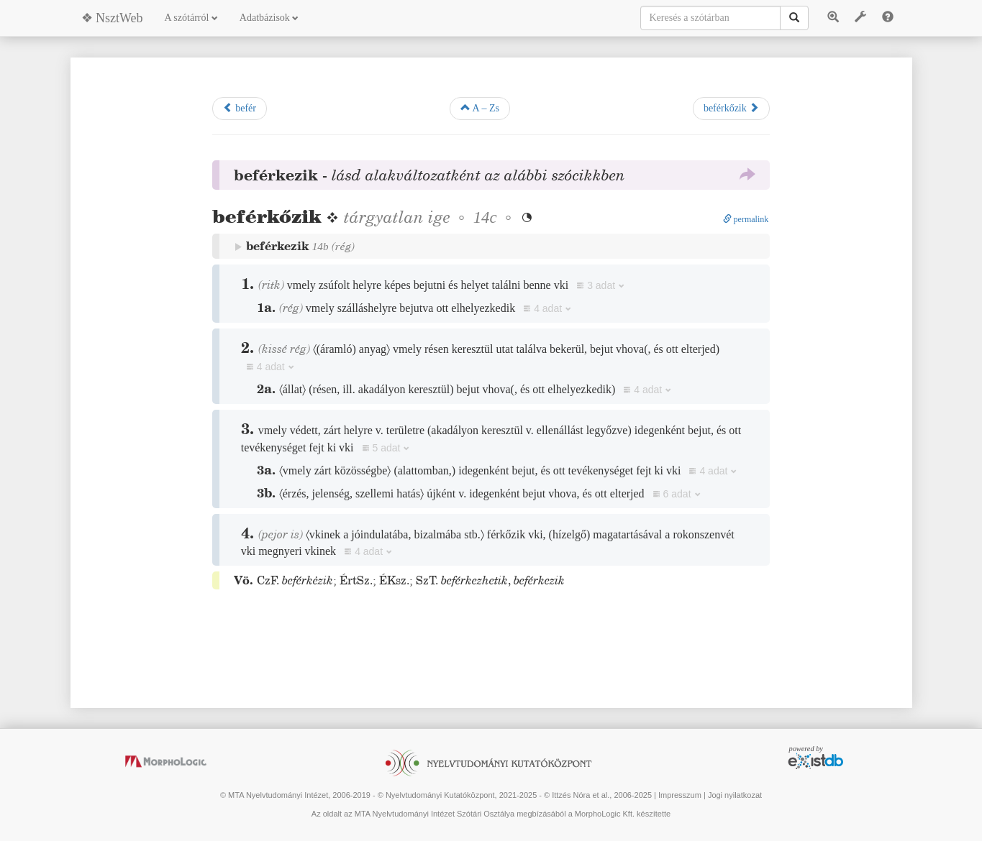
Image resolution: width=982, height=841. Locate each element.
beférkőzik (731, 108)
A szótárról (191, 17)
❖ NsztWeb (112, 18)
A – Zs (479, 108)
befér (239, 108)
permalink (746, 219)
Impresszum (679, 795)
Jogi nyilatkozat (735, 795)
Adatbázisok (269, 17)
